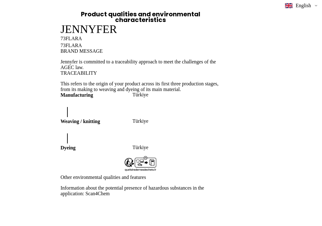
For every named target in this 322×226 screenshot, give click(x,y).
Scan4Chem (97, 193)
